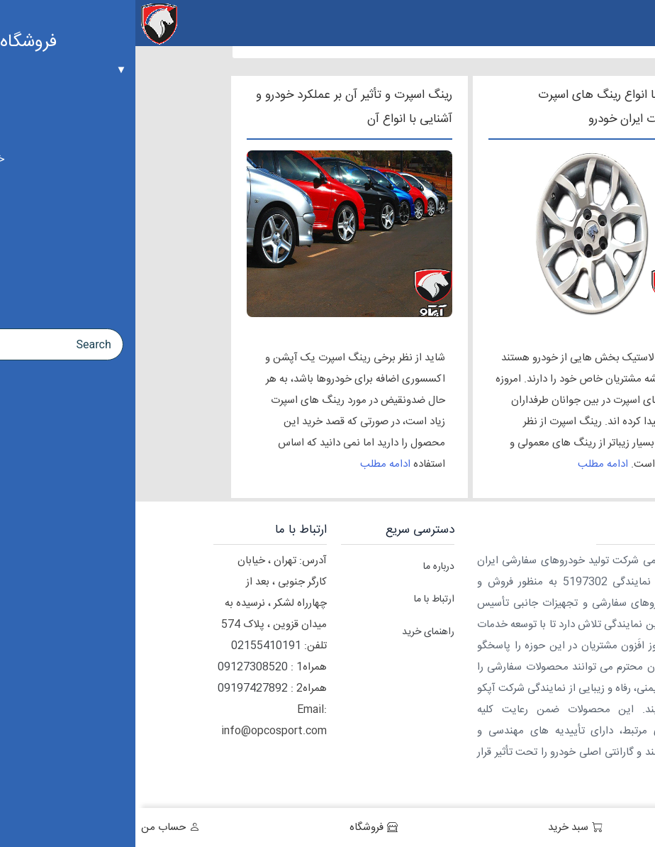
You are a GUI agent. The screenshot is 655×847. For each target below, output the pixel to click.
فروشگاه (231, 827)
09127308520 (117, 667)
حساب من (28, 827)
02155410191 (131, 646)
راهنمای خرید (293, 632)
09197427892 (117, 688)
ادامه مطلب (467, 464)
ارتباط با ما (299, 599)
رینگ (540, 358)
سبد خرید (433, 827)
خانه (626, 827)
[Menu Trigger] (635, 23)
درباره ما (303, 566)
